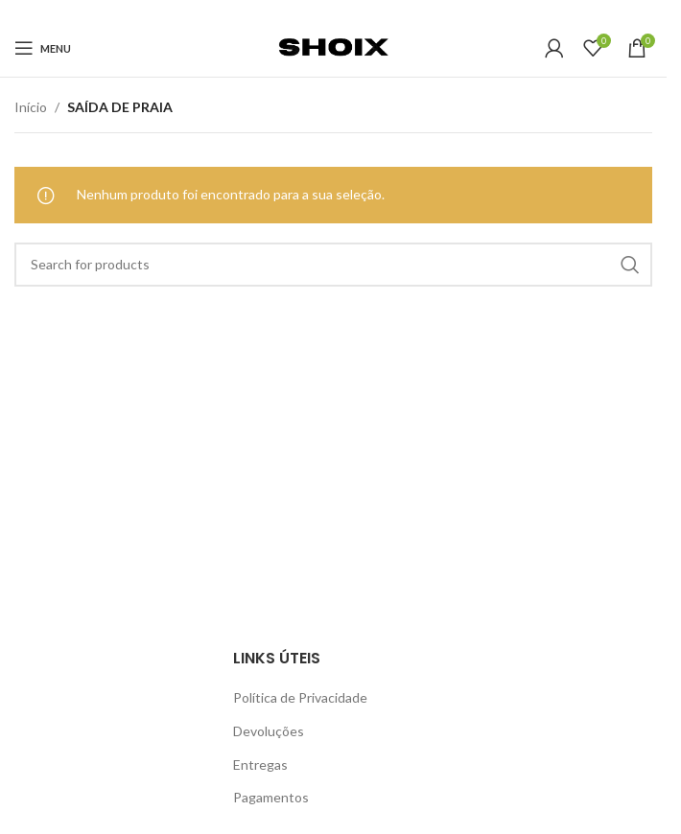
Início (30, 107)
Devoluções (268, 731)
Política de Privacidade (300, 697)
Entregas (260, 764)
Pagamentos (271, 797)
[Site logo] (332, 46)
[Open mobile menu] (43, 48)
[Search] (333, 265)
